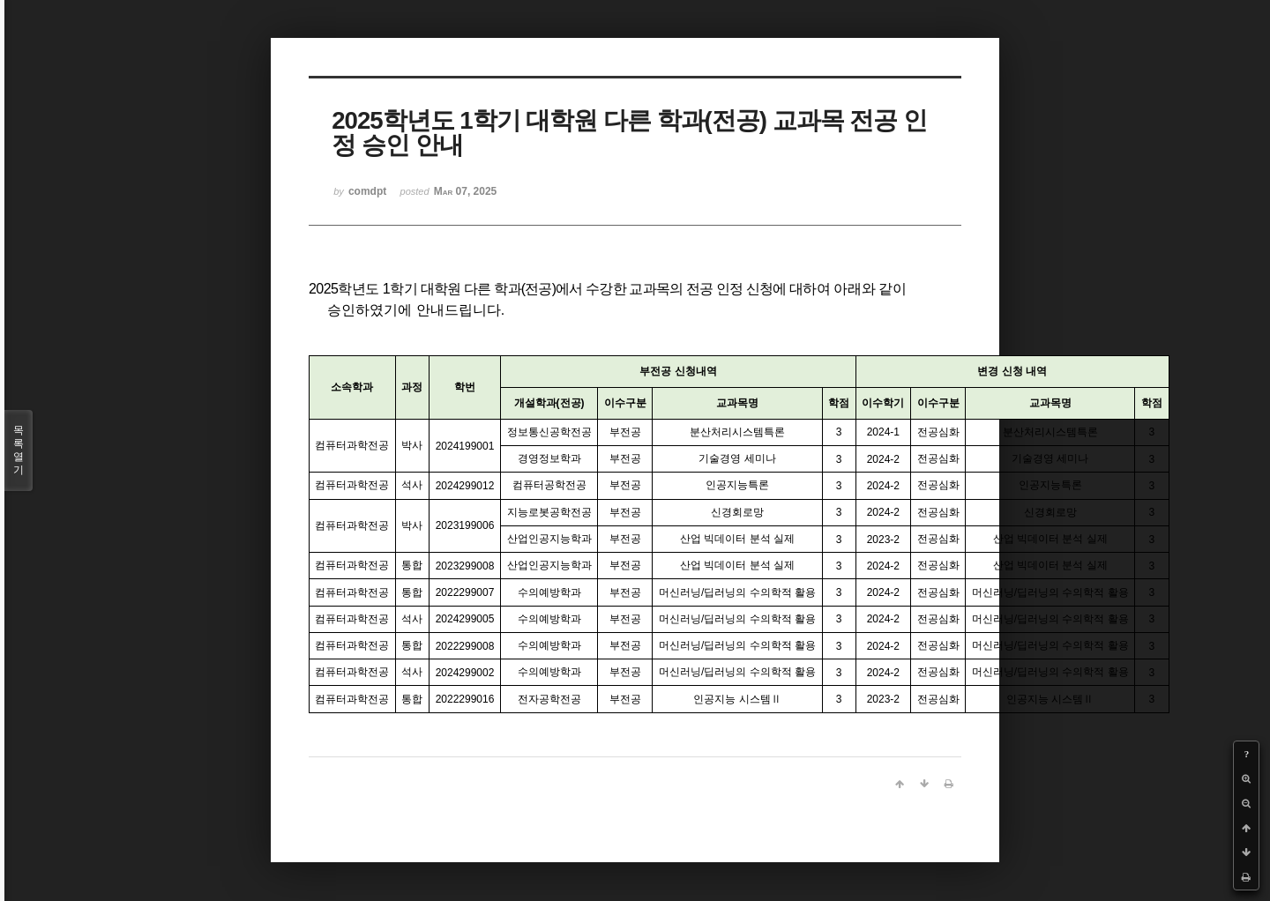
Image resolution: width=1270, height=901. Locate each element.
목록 (18, 450)
